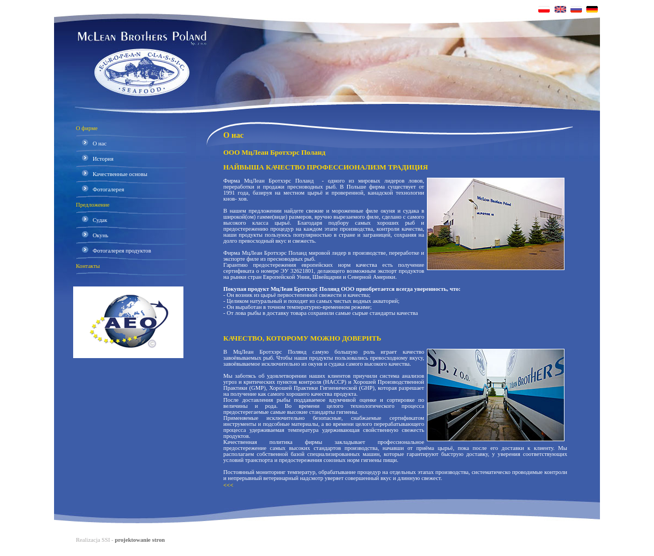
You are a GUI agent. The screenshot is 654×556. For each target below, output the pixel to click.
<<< (228, 485)
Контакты (88, 266)
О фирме (87, 128)
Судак (91, 220)
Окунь (92, 235)
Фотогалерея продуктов (113, 251)
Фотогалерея (100, 189)
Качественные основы (111, 174)
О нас (91, 144)
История (95, 159)
